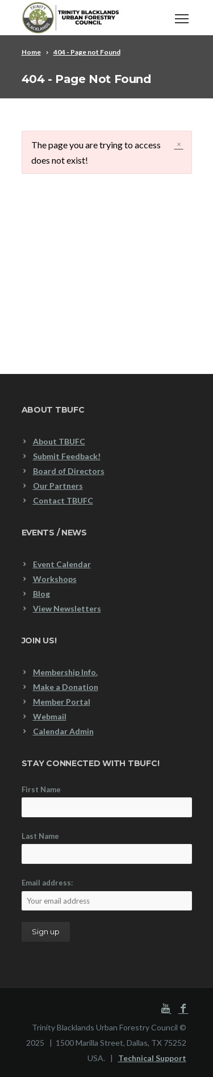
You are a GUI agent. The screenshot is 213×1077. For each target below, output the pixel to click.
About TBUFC (59, 441)
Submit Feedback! (67, 456)
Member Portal (61, 701)
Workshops (55, 579)
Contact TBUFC (63, 500)
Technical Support (152, 1058)
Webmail (49, 716)
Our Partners (58, 485)
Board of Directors (69, 471)
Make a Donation (65, 687)
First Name (41, 789)
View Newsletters (67, 608)
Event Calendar (62, 564)
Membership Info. (65, 672)
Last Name (40, 836)
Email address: (107, 894)
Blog (41, 593)
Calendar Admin (63, 731)
